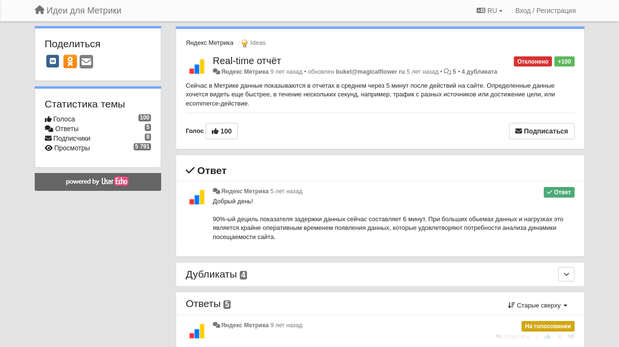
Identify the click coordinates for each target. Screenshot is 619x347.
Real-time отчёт (247, 60)
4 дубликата (479, 71)
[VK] (53, 61)
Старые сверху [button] (537, 305)
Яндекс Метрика (210, 42)
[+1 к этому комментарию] (548, 336)
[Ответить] (512, 336)
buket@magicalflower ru (370, 71)
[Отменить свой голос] (559, 336)
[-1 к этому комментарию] (571, 336)
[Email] (86, 62)
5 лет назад (286, 191)
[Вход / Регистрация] (545, 10)
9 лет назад (286, 325)
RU (490, 10)
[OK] (70, 61)
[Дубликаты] (566, 274)
